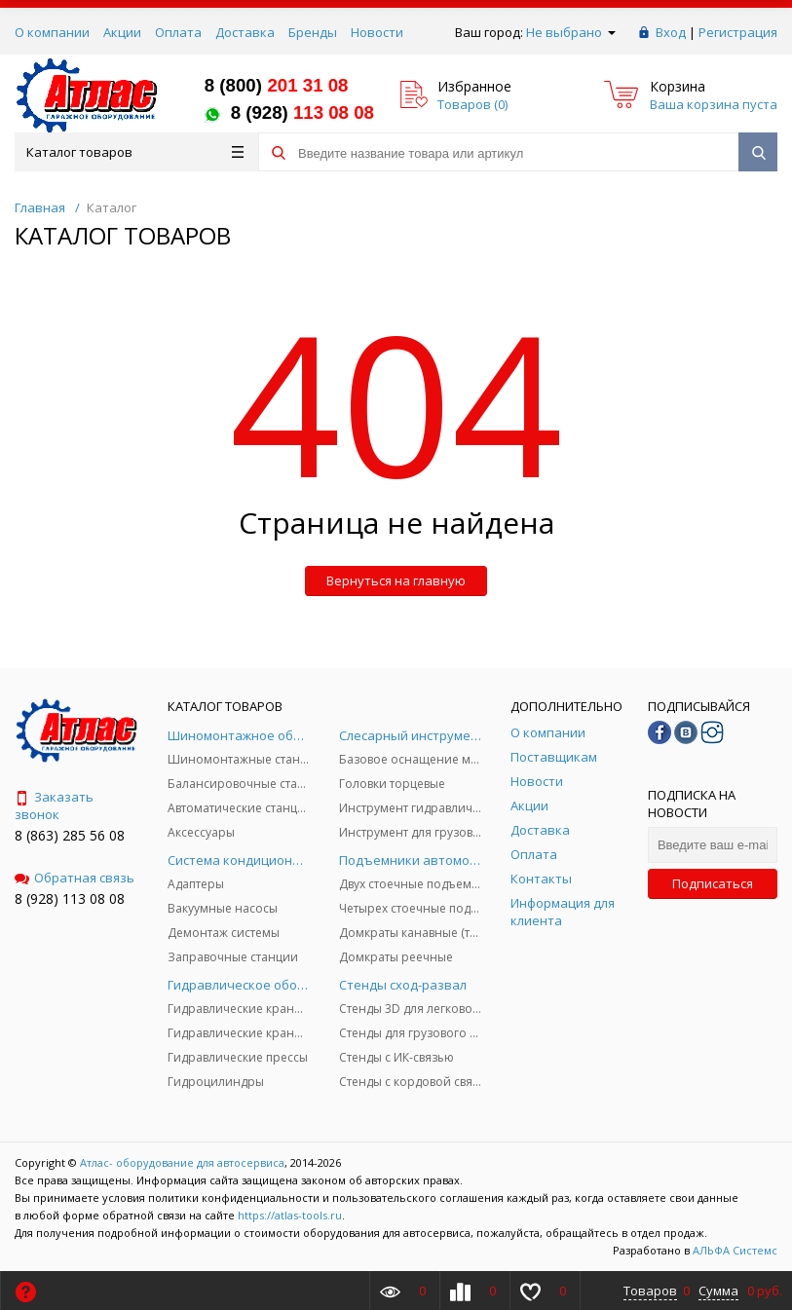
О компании (52, 32)
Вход (671, 32)
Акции (122, 32)
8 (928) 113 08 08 (70, 898)
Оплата (178, 32)
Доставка (245, 32)
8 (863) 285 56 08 (70, 835)
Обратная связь (74, 877)
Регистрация (737, 32)
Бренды (312, 32)
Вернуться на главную (396, 580)
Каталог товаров (135, 152)
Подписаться (712, 883)
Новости (377, 32)
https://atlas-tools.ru (290, 1215)
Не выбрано (571, 32)
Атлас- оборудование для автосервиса (182, 1162)
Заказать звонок (54, 805)
